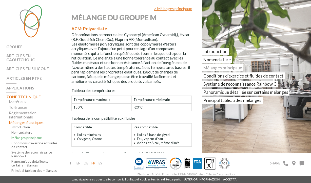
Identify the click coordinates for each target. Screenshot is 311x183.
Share (275, 163)
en (78, 163)
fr (93, 163)
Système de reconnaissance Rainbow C (31, 148)
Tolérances (18, 102)
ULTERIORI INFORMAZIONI (202, 179)
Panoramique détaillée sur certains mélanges (30, 158)
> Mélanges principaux (173, 8)
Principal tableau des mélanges (34, 165)
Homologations (22, 171)
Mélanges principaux (26, 132)
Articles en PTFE (23, 73)
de (86, 163)
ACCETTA (230, 179)
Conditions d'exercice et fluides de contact (34, 139)
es (100, 163)
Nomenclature (21, 127)
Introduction (20, 122)
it (71, 163)
